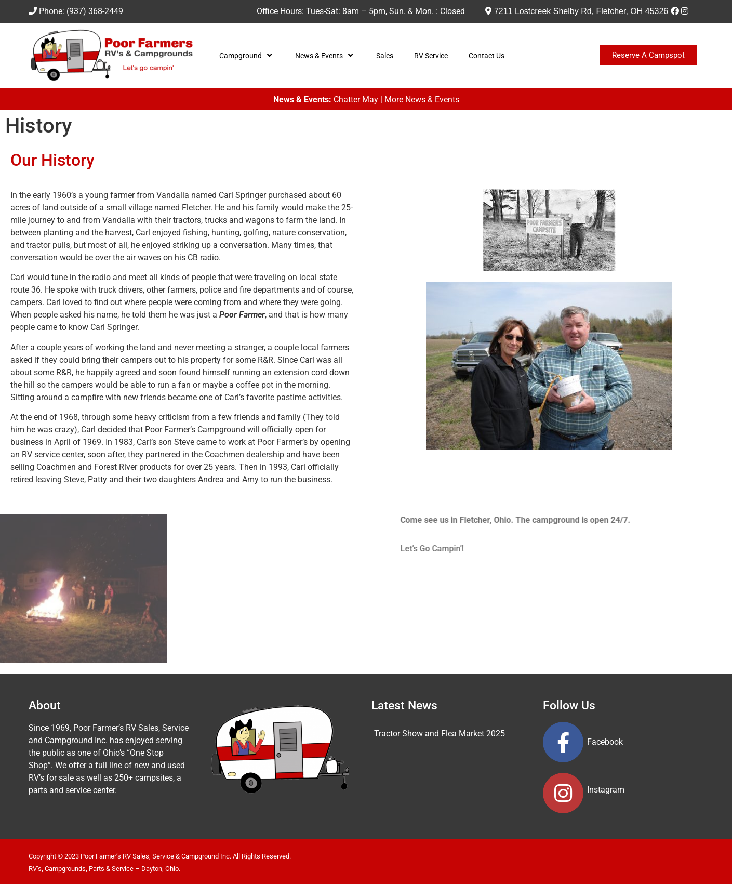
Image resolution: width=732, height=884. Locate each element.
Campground (246, 55)
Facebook (605, 742)
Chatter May (356, 99)
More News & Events (421, 99)
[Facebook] (675, 11)
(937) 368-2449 (94, 11)
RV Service (431, 55)
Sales (384, 55)
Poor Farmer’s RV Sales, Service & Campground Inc (155, 856)
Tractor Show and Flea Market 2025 (439, 733)
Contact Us (486, 55)
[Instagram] (684, 11)
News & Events (325, 55)
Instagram (605, 790)
